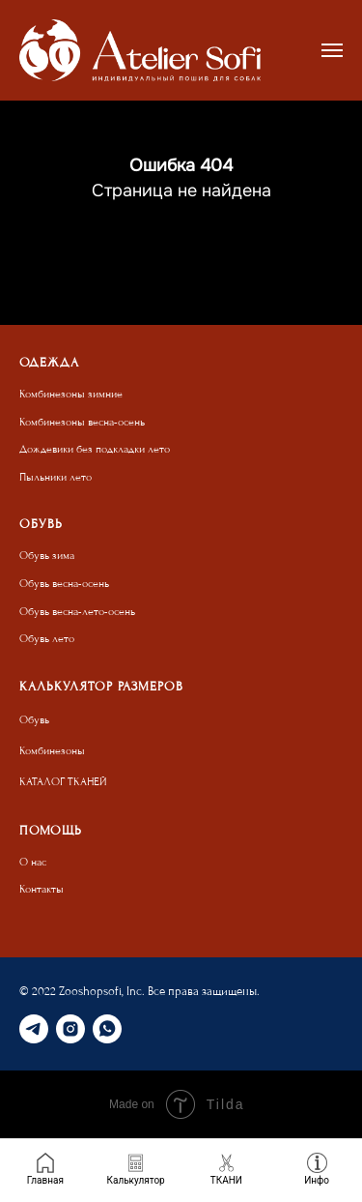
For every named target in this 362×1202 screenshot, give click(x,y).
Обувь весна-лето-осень (77, 611)
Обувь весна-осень (64, 583)
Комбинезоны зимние (71, 394)
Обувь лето (46, 638)
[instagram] (70, 1028)
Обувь (34, 720)
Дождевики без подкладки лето (94, 449)
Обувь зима (46, 555)
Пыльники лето (55, 477)
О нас (32, 862)
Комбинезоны (52, 751)
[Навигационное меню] (332, 50)
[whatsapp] (107, 1028)
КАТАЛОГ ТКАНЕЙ (63, 782)
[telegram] (33, 1028)
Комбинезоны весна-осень (82, 422)
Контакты (41, 889)
